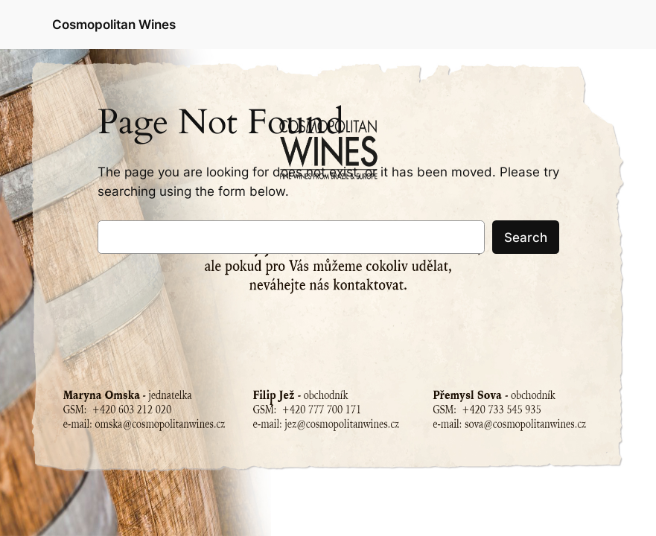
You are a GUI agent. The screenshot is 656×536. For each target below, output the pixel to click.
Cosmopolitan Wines (114, 24)
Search (525, 237)
